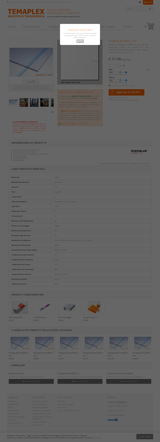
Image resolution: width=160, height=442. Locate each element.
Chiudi (80, 41)
